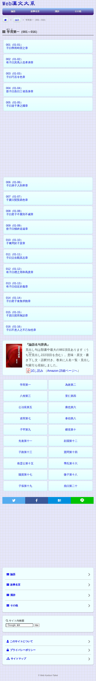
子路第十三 (25, 452)
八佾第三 (25, 395)
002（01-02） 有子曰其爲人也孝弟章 (18, 61)
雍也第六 (70, 407)
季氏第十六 (70, 463)
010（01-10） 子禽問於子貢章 (14, 242)
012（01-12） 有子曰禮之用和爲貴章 (18, 270)
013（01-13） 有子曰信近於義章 (15, 285)
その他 (78, 11)
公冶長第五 (25, 407)
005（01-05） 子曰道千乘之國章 (15, 104)
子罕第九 (25, 429)
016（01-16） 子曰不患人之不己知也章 (19, 328)
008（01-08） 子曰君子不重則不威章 (18, 213)
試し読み (34, 370)
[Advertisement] (48, 142)
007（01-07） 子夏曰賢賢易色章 (15, 198)
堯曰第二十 (70, 485)
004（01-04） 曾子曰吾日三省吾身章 (18, 90)
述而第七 (25, 418)
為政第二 (70, 384)
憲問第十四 (70, 452)
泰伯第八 (70, 418)
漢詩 (57, 11)
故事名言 (35, 11)
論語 (13, 11)
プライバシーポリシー (21, 650)
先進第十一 (25, 440)
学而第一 (25, 384)
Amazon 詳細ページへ (62, 370)
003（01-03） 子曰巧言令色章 (14, 75)
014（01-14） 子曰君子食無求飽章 (17, 299)
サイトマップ (16, 658)
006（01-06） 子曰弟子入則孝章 (15, 184)
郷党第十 (70, 429)
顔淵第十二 (70, 440)
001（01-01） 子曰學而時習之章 (15, 46)
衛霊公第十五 (25, 463)
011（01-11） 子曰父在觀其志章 (15, 256)
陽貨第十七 (25, 474)
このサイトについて (20, 641)
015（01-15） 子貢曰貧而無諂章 (15, 314)
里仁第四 (70, 395)
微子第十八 (70, 474)
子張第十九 (25, 485)
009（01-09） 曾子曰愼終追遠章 (15, 227)
